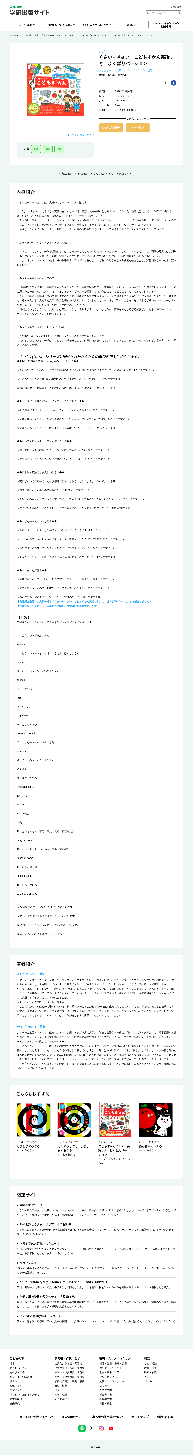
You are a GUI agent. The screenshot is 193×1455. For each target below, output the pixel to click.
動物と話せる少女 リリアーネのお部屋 (45, 1224)
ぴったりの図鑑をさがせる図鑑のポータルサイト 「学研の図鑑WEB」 (65, 1282)
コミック (104, 1385)
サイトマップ (140, 1417)
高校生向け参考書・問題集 (69, 1377)
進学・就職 (61, 1394)
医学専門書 (105, 1390)
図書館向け (16, 1399)
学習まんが (16, 1390)
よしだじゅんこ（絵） (111, 70)
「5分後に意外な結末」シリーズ (40, 1316)
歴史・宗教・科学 (109, 1372)
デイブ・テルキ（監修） (141, 70)
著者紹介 (82, 173)
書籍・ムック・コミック (115, 1358)
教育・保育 (150, 1368)
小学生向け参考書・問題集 (69, 1368)
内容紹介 (66, 173)
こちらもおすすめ (103, 173)
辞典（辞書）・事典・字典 (69, 1381)
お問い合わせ (164, 1417)
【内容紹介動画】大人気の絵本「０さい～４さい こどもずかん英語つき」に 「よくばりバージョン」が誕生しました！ (84, 601)
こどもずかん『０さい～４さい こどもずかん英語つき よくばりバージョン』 (114, 35)
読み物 (13, 1381)
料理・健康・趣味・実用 (113, 1363)
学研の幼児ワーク (31, 1205)
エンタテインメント (110, 1368)
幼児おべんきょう (20, 1368)
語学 (57, 1390)
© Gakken (96, 1447)
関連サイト (125, 173)
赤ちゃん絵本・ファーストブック (57, 35)
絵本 (36, 35)
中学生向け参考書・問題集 (69, 1372)
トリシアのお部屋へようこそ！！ (41, 1243)
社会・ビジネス (108, 1377)
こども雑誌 (150, 1363)
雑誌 (147, 1358)
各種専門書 (105, 1399)
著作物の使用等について (108, 1417)
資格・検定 (61, 1385)
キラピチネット (30, 1262)
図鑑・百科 (16, 1385)
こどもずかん (107, 51)
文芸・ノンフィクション (113, 1381)
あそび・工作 (17, 1372)
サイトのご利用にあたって (37, 1417)
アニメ (148, 1377)
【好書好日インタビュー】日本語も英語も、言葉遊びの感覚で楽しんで (57, 605)
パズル (148, 1381)
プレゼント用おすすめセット (26, 1394)
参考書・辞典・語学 (67, 1358)
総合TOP (14, 35)
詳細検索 (177, 6)
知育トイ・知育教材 (21, 1377)
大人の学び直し (63, 1399)
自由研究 (15, 1403)
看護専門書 (105, 1394)
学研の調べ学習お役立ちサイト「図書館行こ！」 (51, 1296)
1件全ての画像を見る (81, 134)
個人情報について (73, 1417)
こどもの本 (26, 35)
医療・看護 (150, 1372)
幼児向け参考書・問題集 (68, 1363)
